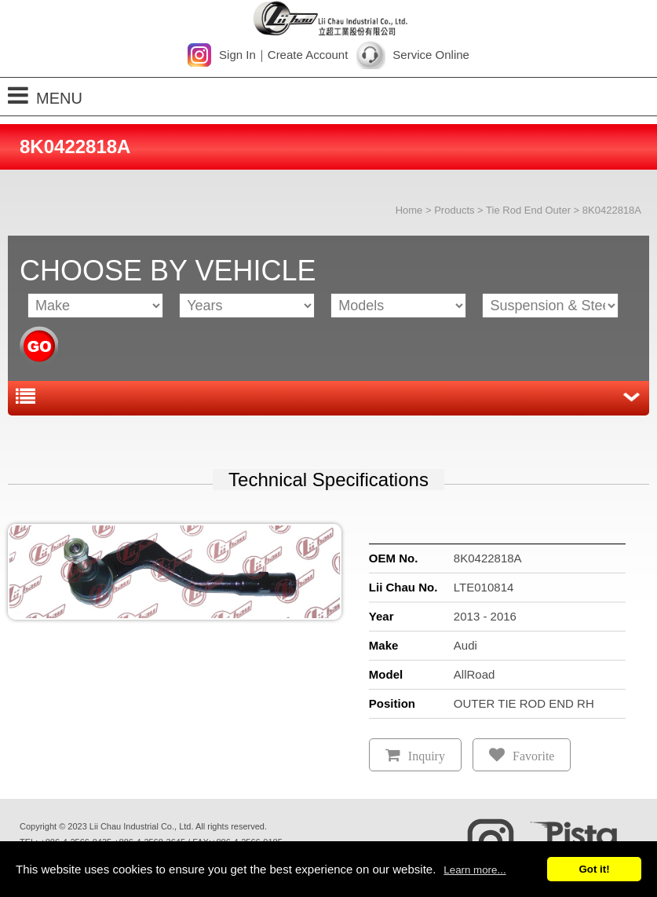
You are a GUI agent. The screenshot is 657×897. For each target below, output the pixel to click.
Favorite (533, 756)
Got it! (594, 869)
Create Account (308, 54)
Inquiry (426, 756)
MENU (45, 95)
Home (409, 210)
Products (454, 210)
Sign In (237, 54)
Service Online (430, 54)
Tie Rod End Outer (528, 210)
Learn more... (474, 870)
